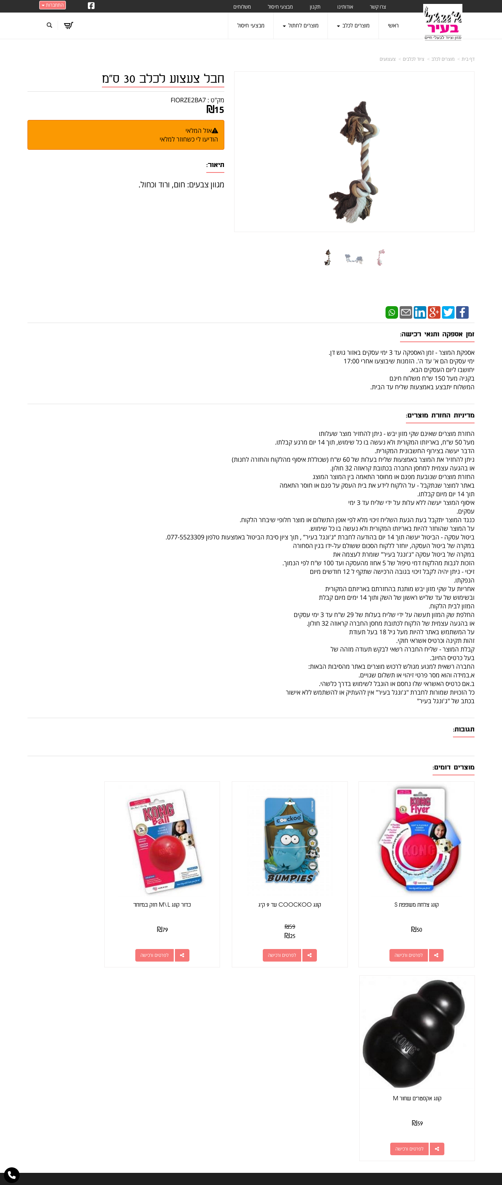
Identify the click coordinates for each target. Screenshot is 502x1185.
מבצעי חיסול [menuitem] (280, 6)
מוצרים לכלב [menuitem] (353, 25)
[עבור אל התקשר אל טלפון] (12, 1175)
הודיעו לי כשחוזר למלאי (189, 139)
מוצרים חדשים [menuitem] (459, 1036)
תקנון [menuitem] (315, 6)
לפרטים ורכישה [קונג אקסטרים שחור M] (71, 941)
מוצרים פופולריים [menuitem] (456, 1014)
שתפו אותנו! (212, 1023)
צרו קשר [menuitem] (378, 6)
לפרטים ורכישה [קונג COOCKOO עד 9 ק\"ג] (300, 941)
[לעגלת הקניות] (68, 25)
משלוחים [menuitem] (242, 6)
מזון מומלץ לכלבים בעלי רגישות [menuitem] (441, 1101)
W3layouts (242, 1181)
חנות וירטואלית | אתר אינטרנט (201, 1171)
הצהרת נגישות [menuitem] (458, 1112)
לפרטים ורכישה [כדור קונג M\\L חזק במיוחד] (186, 941)
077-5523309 (328, 1041)
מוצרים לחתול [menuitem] (300, 25)
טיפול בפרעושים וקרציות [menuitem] (448, 1090)
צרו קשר (236, 1023)
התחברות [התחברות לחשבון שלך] (53, 5)
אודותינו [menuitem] (345, 6)
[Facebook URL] (91, 6)
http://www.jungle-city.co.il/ (209, 1014)
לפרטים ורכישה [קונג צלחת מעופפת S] (415, 941)
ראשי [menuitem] (393, 25)
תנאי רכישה (347, 1051)
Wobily (276, 1171)
